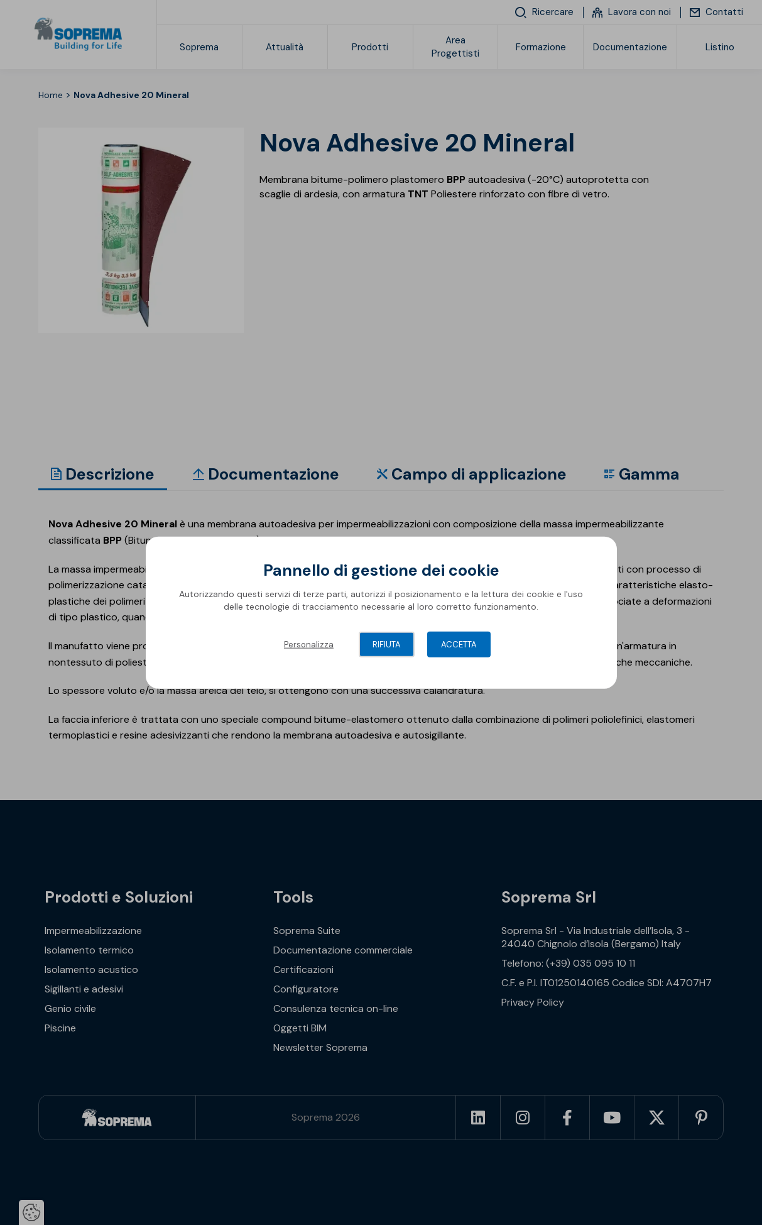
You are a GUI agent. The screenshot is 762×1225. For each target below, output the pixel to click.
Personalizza (309, 644)
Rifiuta (387, 644)
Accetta (459, 644)
